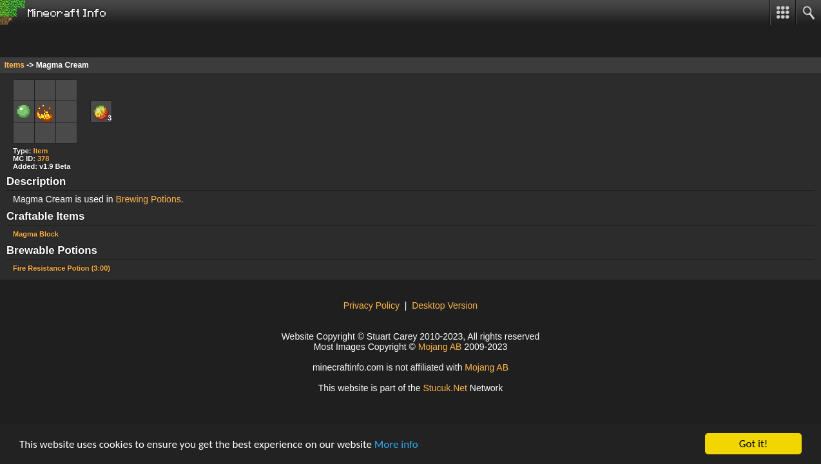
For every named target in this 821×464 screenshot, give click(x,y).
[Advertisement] (103, 41)
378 (43, 158)
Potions (166, 199)
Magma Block (36, 234)
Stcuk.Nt (445, 388)
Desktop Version (445, 305)
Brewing (132, 199)
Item (41, 151)
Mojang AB (440, 347)
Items (14, 65)
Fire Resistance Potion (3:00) (61, 268)
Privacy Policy (371, 305)
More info (396, 445)
